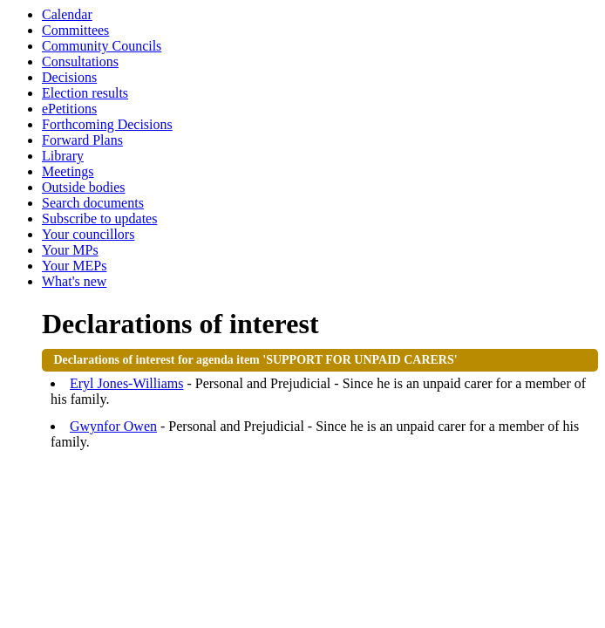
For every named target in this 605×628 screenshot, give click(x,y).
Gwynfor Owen (113, 426)
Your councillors (88, 234)
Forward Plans (82, 140)
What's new (74, 281)
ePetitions (69, 108)
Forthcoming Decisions (107, 124)
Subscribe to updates (99, 218)
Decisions (69, 77)
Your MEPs (74, 265)
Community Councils (101, 45)
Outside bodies (84, 187)
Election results (85, 92)
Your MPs (70, 249)
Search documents (93, 202)
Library (63, 155)
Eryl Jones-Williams (126, 383)
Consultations (80, 61)
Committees (75, 30)
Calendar (67, 14)
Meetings (68, 171)
